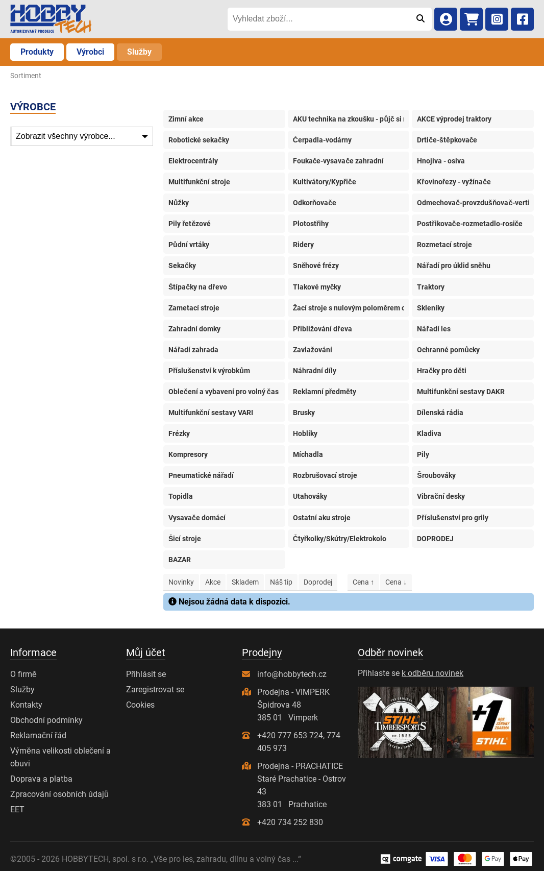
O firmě (23, 674)
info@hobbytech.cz (292, 674)
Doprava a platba (41, 779)
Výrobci (90, 52)
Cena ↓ (396, 582)
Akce (212, 582)
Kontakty (26, 705)
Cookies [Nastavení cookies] (140, 705)
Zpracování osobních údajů (59, 794)
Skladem (245, 582)
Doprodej (318, 582)
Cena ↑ (363, 582)
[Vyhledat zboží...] (318, 19)
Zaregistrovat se (155, 689)
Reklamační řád (38, 735)
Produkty (37, 52)
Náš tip (281, 582)
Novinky (181, 582)
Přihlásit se (146, 674)
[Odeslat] (420, 19)
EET (17, 809)
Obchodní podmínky (46, 720)
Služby (139, 52)
